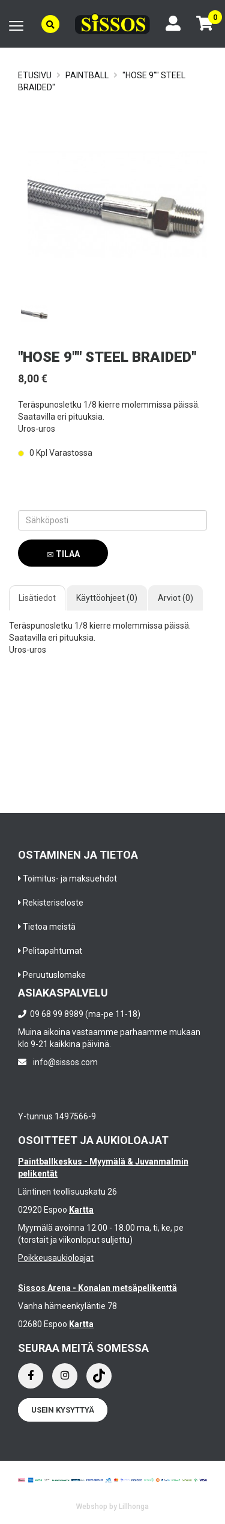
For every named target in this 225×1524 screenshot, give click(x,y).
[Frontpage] (112, 23)
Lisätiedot (37, 598)
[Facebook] (30, 1376)
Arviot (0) (175, 598)
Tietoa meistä (49, 927)
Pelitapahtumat (52, 951)
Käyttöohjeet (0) (106, 598)
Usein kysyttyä (62, 1409)
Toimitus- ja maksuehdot (70, 878)
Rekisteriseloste (53, 902)
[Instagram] (64, 1376)
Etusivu (35, 75)
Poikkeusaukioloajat (56, 1258)
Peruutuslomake (54, 975)
